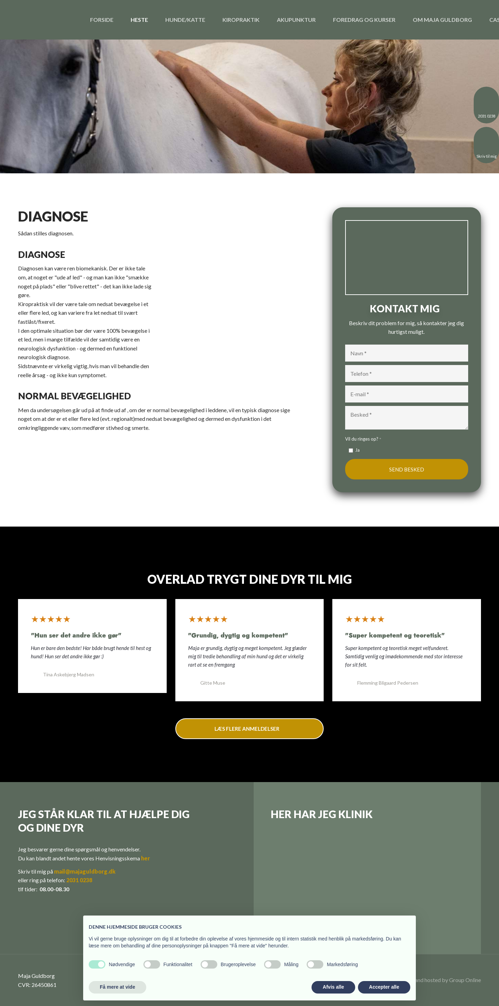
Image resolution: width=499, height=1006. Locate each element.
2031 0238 (79, 880)
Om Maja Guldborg (442, 19)
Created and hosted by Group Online (437, 980)
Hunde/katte (185, 19)
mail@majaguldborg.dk (84, 871)
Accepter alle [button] (384, 987)
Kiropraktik (241, 19)
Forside (101, 19)
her (145, 858)
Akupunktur (296, 19)
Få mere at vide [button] (117, 987)
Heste (139, 19)
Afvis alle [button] (333, 987)
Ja (357, 450)
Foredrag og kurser (364, 19)
